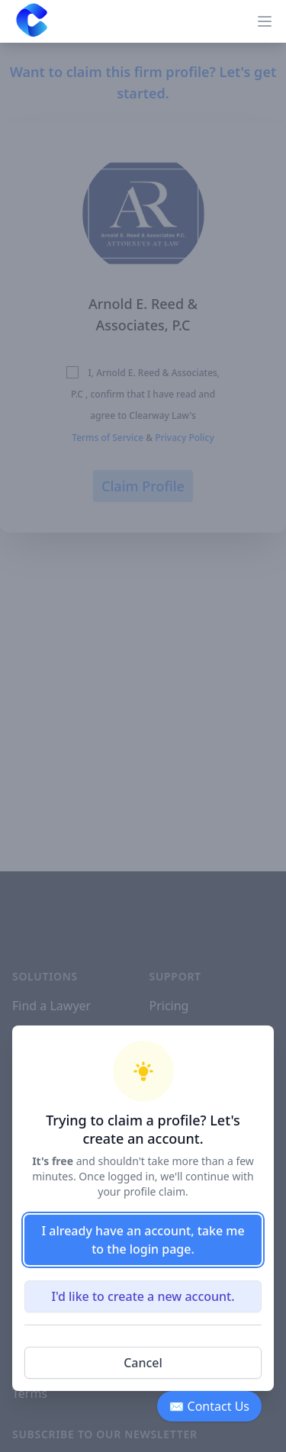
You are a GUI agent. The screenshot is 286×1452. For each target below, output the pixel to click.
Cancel (143, 1362)
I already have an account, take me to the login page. (142, 1239)
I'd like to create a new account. (142, 1296)
